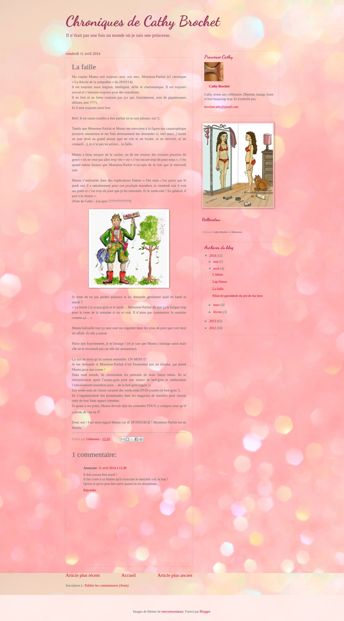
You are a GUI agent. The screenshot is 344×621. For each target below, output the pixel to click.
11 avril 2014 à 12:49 (112, 468)
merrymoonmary (172, 611)
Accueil (128, 575)
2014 (213, 255)
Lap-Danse (219, 282)
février (218, 312)
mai (216, 261)
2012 (213, 328)
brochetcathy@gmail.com (221, 107)
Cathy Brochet (219, 86)
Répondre (89, 490)
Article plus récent (83, 575)
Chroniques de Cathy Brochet (143, 21)
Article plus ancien (174, 575)
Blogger (205, 611)
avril (216, 268)
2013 (213, 321)
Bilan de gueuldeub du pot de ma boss (237, 296)
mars (216, 305)
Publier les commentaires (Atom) (107, 585)
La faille (217, 289)
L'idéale (217, 274)
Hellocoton (236, 232)
